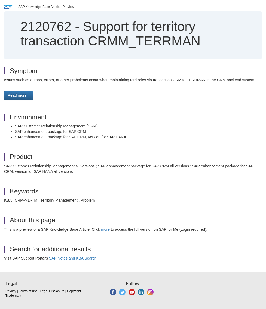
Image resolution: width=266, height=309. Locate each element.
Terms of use (28, 291)
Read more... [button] (19, 95)
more (105, 229)
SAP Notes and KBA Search (73, 258)
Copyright (74, 291)
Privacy (10, 291)
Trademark (13, 296)
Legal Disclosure (52, 291)
